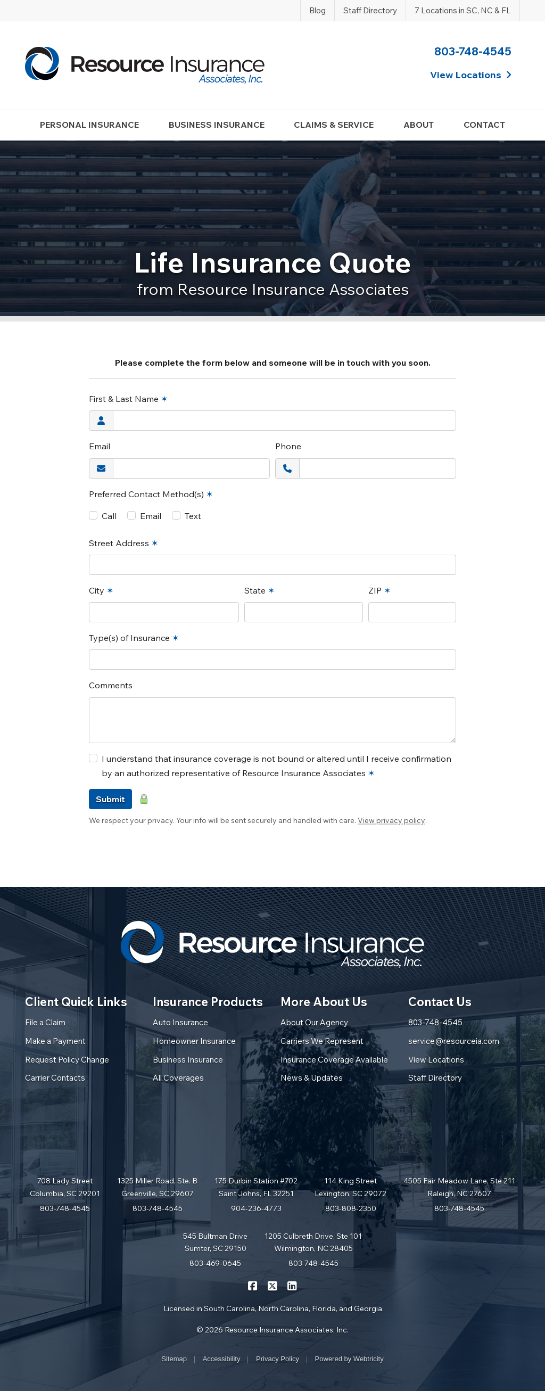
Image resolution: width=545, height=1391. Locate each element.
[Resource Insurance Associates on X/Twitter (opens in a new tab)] (273, 1285)
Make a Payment (55, 1041)
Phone (288, 446)
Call (109, 516)
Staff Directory (370, 10)
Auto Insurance (180, 1022)
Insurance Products (208, 1001)
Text (193, 516)
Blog (317, 10)
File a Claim (45, 1022)
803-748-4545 (472, 51)
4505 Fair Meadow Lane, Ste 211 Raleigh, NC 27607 (459, 1187)
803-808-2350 (350, 1208)
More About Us (323, 1001)
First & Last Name (128, 398)
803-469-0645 (215, 1263)
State (259, 590)
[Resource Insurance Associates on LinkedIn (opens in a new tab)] (292, 1285)
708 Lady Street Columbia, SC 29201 (65, 1187)
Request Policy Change (67, 1060)
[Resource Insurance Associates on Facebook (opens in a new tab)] (253, 1285)
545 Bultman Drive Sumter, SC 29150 (215, 1242)
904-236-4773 (256, 1208)
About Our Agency (314, 1022)
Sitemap (174, 1359)
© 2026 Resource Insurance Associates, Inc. (272, 1330)
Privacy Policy (277, 1359)
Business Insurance (188, 1060)
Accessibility (222, 1359)
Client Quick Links (76, 1001)
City (101, 590)
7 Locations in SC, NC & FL (463, 10)
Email (99, 446)
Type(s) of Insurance (134, 637)
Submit (110, 799)
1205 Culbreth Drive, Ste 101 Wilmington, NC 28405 (313, 1242)
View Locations (436, 1060)
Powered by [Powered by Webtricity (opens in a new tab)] (349, 1359)
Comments (111, 685)
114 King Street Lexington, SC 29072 (350, 1187)
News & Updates (311, 1078)
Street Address (123, 543)
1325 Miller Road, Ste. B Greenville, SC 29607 (157, 1187)
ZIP (379, 590)
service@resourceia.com (453, 1041)
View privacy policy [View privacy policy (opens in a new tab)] (391, 820)
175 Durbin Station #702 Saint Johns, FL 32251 (256, 1187)
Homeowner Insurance (194, 1041)
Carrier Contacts (55, 1078)
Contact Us (440, 1001)
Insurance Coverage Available (334, 1060)
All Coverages (178, 1078)
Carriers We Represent (322, 1041)
